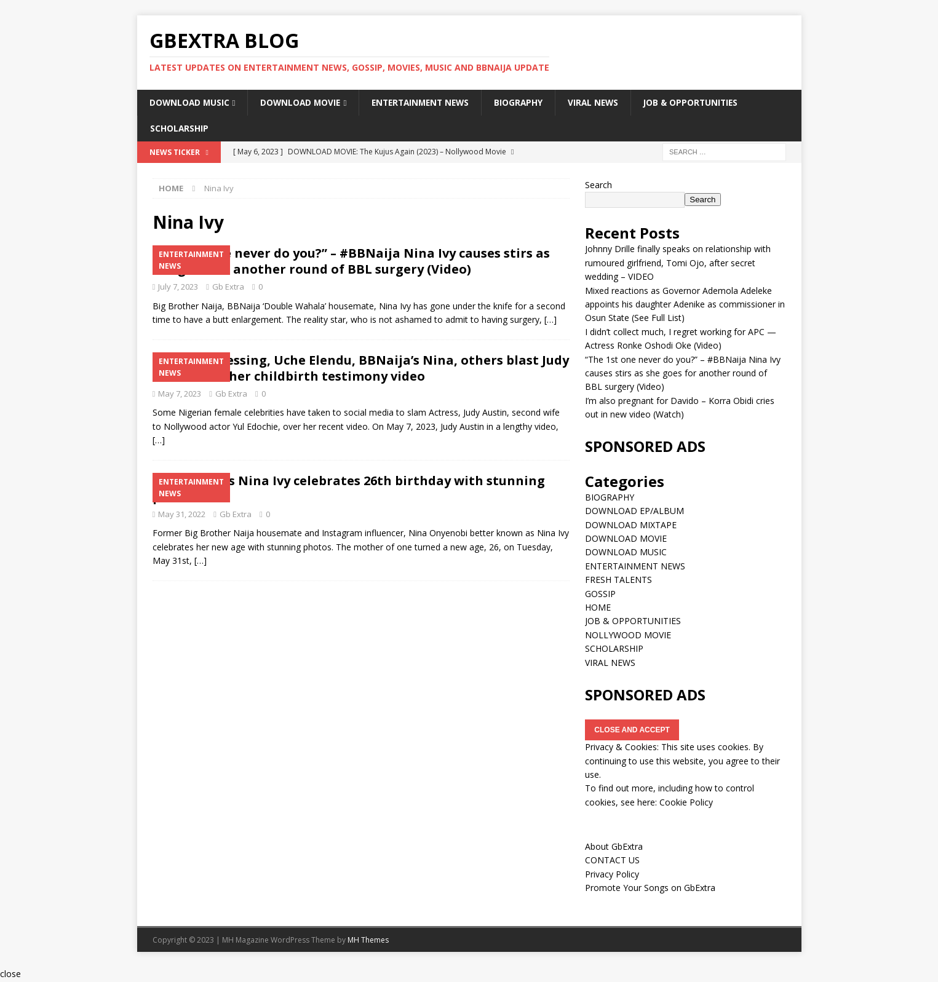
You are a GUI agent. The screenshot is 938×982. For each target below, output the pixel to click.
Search (598, 185)
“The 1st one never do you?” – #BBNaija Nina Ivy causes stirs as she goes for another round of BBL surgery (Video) (351, 261)
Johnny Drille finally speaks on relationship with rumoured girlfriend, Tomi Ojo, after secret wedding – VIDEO (678, 263)
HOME (598, 608)
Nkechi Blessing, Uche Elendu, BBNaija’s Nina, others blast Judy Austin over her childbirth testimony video (361, 368)
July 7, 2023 (178, 287)
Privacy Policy (612, 875)
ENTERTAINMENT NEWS (428, 102)
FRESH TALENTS (618, 581)
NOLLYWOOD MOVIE (628, 635)
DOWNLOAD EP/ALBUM (634, 512)
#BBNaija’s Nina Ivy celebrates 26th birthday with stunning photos (349, 489)
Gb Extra (228, 287)
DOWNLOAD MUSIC (190, 102)
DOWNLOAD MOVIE (304, 102)
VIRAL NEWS (605, 102)
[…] (550, 321)
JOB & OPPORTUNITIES (705, 102)
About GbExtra (614, 847)
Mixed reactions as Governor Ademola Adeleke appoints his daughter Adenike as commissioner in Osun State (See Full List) (685, 305)
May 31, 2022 (181, 514)
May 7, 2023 (179, 394)
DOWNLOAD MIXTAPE (631, 525)
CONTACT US (612, 861)
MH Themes (368, 940)
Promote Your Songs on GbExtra (650, 889)
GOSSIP (600, 594)
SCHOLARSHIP (179, 129)
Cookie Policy (686, 803)
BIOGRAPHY (529, 102)
